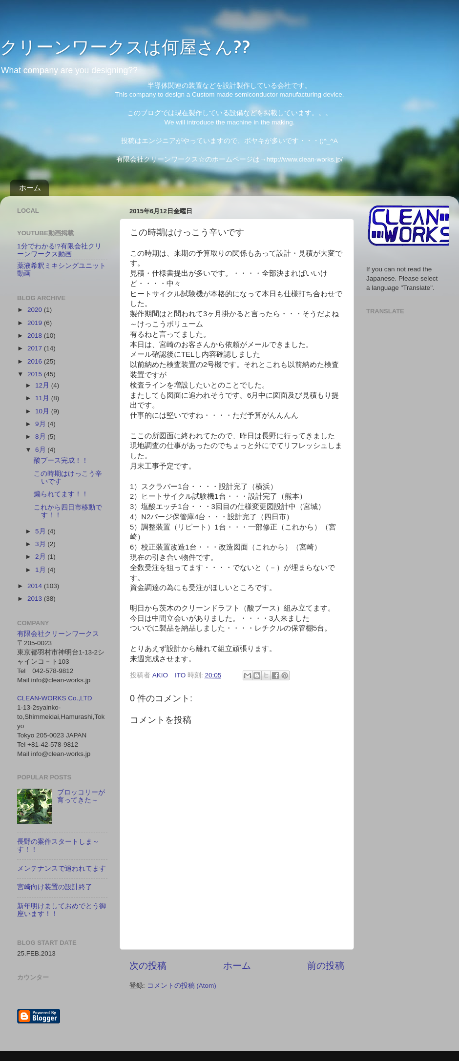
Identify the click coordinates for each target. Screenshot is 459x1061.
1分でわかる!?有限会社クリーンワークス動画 (59, 250)
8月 (41, 436)
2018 (35, 335)
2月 (41, 556)
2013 (35, 598)
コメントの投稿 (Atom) (181, 985)
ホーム (30, 188)
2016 (35, 361)
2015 (35, 374)
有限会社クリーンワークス (58, 633)
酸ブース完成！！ (61, 460)
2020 (35, 309)
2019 (35, 322)
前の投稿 (325, 965)
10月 (43, 411)
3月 (41, 544)
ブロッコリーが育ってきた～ (81, 796)
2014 (35, 586)
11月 (43, 398)
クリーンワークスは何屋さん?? (125, 46)
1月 (41, 569)
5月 (41, 531)
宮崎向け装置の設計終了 (54, 887)
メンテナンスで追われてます (61, 868)
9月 (41, 424)
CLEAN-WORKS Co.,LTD (54, 698)
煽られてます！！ (61, 494)
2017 (35, 348)
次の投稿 (148, 965)
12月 (43, 385)
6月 (41, 449)
